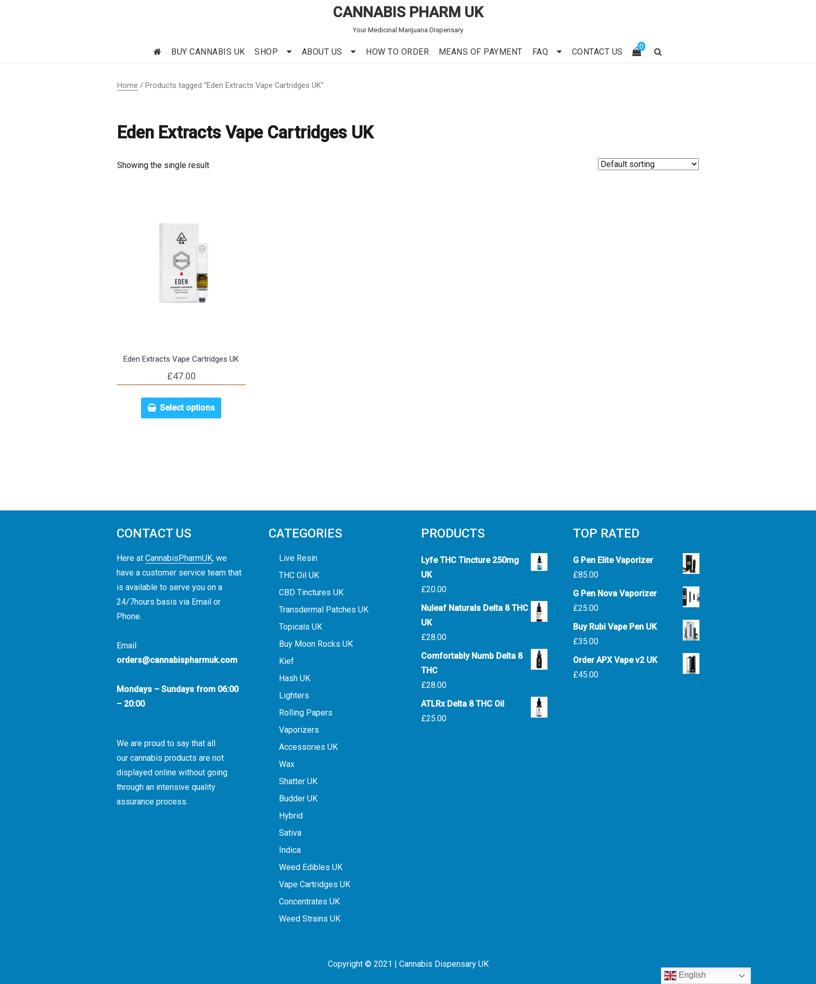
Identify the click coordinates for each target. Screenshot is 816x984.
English (685, 975)
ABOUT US (322, 52)
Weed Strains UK (309, 919)
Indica (290, 850)
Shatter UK (298, 781)
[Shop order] (648, 164)
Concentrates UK (309, 901)
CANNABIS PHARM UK (408, 12)
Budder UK (298, 798)
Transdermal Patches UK (323, 610)
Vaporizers (299, 730)
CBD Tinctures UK (311, 592)
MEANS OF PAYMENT (480, 52)
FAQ (540, 52)
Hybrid (291, 816)
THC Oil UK (299, 575)
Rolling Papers (306, 713)
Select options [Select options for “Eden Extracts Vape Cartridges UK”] (187, 408)
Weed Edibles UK (310, 867)
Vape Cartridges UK (314, 884)
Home (127, 85)
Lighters (294, 695)
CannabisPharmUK (178, 558)
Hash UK (294, 678)
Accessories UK (308, 747)
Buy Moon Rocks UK (316, 644)
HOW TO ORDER (397, 52)
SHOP (266, 52)
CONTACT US (597, 52)
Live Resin (298, 558)
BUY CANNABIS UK (208, 52)
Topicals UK (300, 627)
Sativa (290, 833)
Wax (287, 764)
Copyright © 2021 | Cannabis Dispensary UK (408, 964)
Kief (286, 661)
